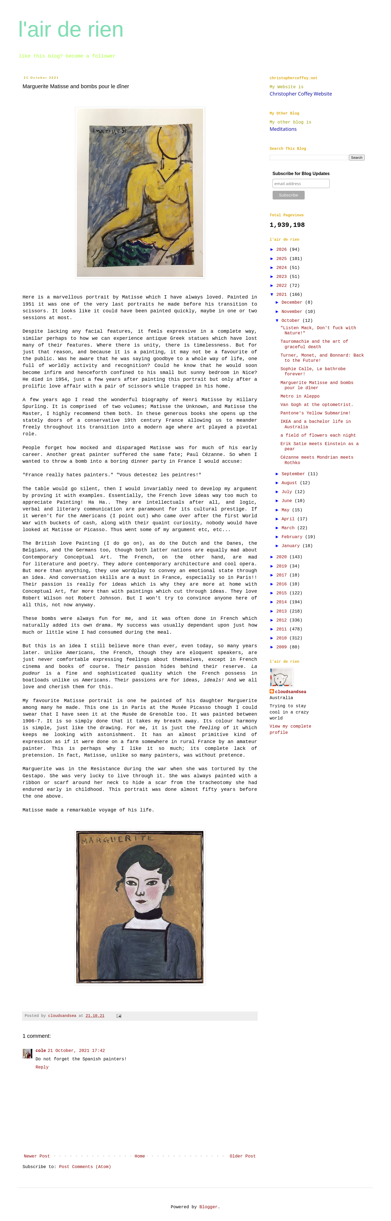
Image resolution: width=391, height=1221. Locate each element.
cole (41, 1050)
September (295, 474)
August (291, 483)
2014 (282, 602)
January (292, 546)
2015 (282, 593)
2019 (282, 566)
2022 (282, 285)
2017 (282, 575)
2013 (282, 611)
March (289, 528)
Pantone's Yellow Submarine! (315, 413)
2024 (282, 267)
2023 (282, 276)
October (292, 320)
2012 (282, 620)
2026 (282, 249)
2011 (282, 629)
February (293, 537)
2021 (282, 294)
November (293, 311)
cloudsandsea (290, 692)
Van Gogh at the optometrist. (317, 404)
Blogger (208, 1207)
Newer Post (37, 1156)
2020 (282, 557)
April (289, 519)
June (288, 501)
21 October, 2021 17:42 (76, 1050)
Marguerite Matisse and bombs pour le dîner (317, 385)
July (288, 492)
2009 (282, 647)
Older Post (243, 1156)
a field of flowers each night (318, 435)
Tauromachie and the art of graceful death (314, 344)
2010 (282, 638)
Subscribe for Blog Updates (301, 173)
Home (140, 1156)
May (287, 510)
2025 (282, 258)
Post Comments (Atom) (85, 1167)
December (293, 302)
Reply (42, 1067)
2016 (282, 584)
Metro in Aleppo (300, 396)
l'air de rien (71, 29)
